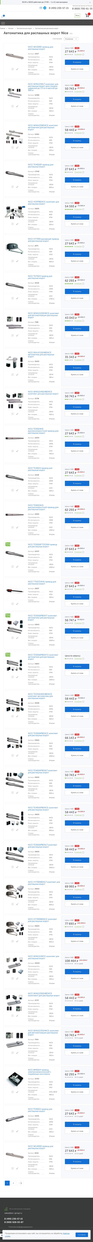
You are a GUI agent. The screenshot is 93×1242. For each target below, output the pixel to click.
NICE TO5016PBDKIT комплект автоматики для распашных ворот (42, 618)
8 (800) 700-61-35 (82, 8)
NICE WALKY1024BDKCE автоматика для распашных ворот (41, 354)
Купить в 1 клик (77, 69)
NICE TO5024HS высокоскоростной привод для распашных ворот (43, 431)
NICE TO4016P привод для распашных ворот (40, 166)
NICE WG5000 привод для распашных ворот (40, 48)
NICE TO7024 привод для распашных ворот (40, 277)
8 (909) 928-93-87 (13, 1222)
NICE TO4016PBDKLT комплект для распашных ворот (42, 771)
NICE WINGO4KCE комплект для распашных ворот (43, 957)
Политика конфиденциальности (20, 1227)
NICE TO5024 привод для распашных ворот (40, 1110)
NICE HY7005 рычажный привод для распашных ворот (43, 240)
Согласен (82, 1235)
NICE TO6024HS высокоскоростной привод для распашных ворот (43, 507)
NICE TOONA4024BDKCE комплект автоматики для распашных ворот (40, 696)
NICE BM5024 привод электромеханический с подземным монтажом (39, 1072)
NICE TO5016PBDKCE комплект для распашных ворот (43, 734)
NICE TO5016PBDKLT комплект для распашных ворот (42, 846)
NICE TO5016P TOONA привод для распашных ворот (42, 545)
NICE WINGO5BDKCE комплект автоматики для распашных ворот (43, 127)
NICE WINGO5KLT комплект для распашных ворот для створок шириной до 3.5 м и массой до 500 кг (43, 87)
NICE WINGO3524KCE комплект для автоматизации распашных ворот (43, 1033)
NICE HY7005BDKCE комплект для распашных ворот (42, 920)
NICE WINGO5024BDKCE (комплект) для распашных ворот (44, 994)
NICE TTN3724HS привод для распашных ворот (42, 583)
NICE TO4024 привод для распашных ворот (40, 469)
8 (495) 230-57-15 (59, 8)
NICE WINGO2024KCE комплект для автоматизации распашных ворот (43, 315)
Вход (77, 15)
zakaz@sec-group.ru (13, 1213)
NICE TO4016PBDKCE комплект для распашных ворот (43, 809)
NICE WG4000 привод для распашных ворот (40, 1147)
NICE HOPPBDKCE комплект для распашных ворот (43, 203)
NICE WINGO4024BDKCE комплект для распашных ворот (43, 393)
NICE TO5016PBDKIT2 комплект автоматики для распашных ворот (43, 657)
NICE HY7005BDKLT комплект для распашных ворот (44, 883)
